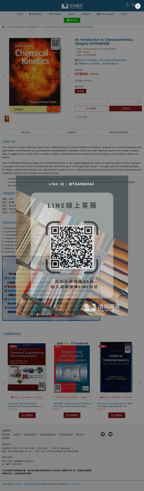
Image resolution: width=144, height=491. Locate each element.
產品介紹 (25, 132)
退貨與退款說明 (66, 434)
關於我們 (6, 434)
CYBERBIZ (74, 484)
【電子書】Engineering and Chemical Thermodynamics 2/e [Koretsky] (71, 405)
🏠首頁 (20, 14)
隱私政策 (80, 434)
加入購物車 (91, 108)
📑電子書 (71, 14)
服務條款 (6, 438)
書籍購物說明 (30, 434)
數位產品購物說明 (48, 434)
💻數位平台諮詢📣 (104, 14)
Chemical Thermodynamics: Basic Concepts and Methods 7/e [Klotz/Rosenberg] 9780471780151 (116, 405)
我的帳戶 (17, 434)
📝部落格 (123, 14)
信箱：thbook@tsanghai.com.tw (16, 451)
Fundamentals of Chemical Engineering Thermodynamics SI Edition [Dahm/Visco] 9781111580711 (27, 405)
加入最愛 (81, 117)
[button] (67, 75)
